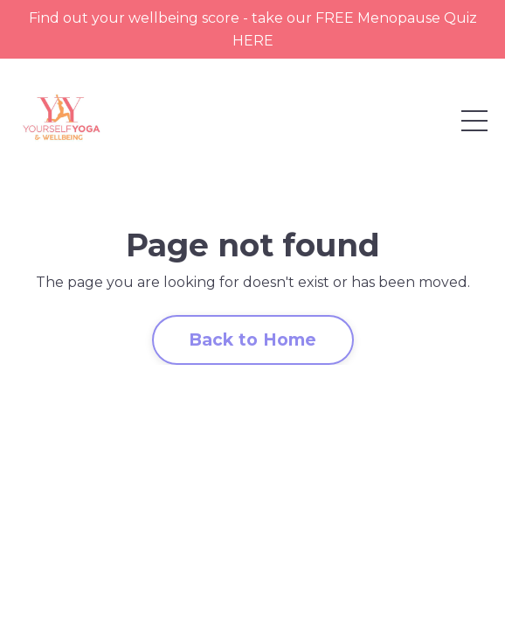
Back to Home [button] (253, 339)
